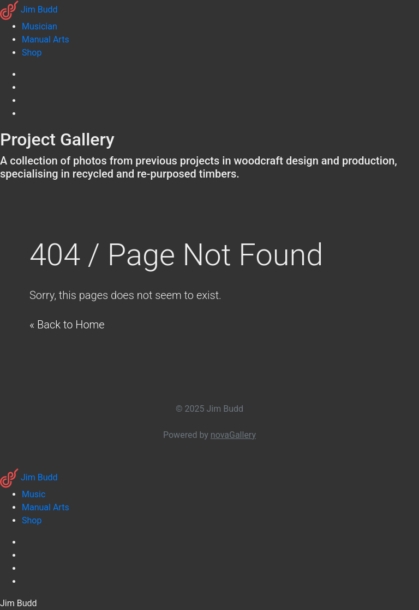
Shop (31, 520)
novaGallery (233, 435)
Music (33, 494)
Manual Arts (45, 507)
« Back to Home (67, 324)
